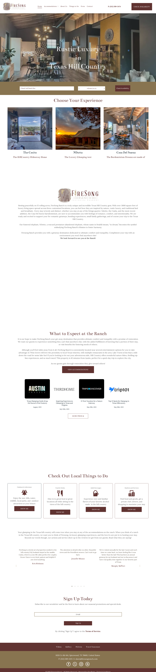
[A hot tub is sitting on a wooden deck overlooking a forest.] (97, 267)
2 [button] (75, 586)
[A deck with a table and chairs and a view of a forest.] (58, 306)
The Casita (30, 152)
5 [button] (84, 586)
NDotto (78, 152)
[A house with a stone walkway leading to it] (19, 306)
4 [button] (81, 586)
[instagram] (81, 664)
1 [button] (72, 586)
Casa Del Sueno (126, 152)
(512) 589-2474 (66, 659)
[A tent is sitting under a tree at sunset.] (136, 267)
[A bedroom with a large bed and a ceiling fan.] (136, 306)
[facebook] (68, 664)
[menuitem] (40, 6)
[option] (38, 557)
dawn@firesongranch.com (87, 659)
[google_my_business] (87, 664)
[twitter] (75, 664)
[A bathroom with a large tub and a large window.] (58, 267)
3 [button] (78, 586)
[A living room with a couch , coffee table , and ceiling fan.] (97, 306)
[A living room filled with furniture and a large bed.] (19, 267)
